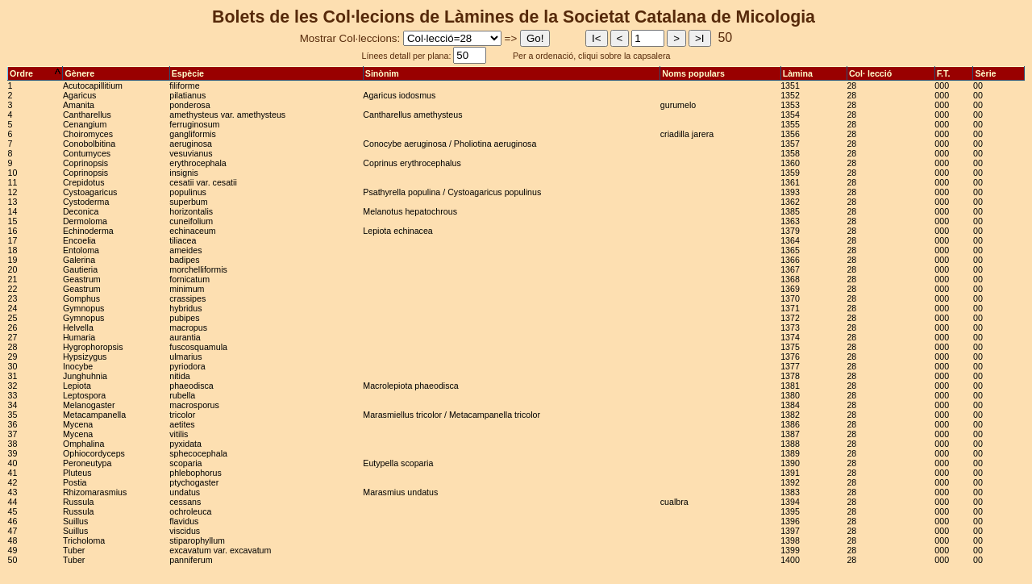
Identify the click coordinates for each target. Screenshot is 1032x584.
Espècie (266, 73)
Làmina (814, 73)
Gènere (115, 73)
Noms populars (720, 73)
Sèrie (998, 73)
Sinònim (511, 73)
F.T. (954, 73)
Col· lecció (891, 73)
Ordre (35, 73)
